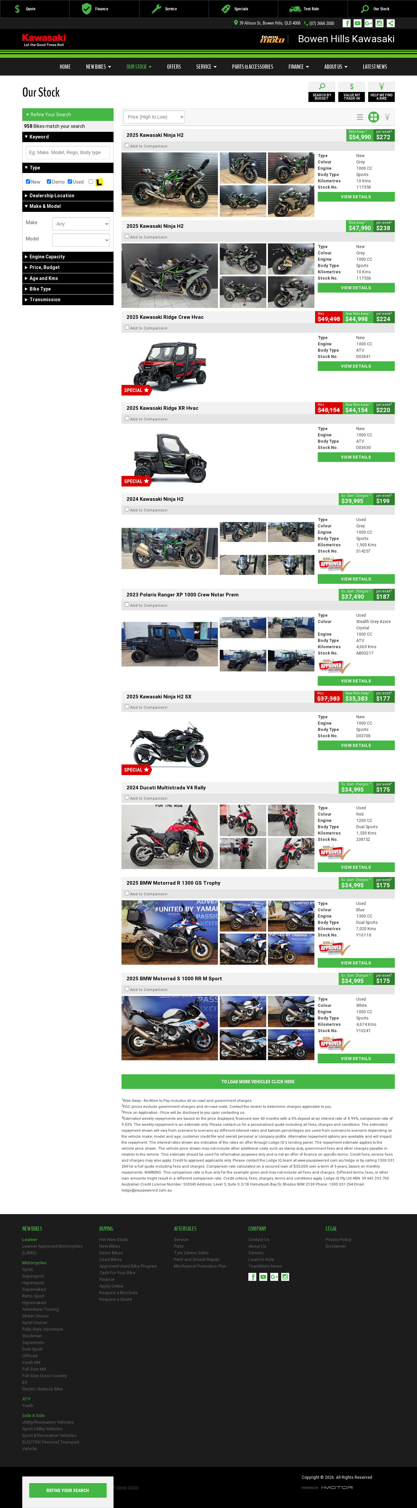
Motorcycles (34, 1263)
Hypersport (33, 1283)
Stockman (32, 1336)
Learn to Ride (261, 1259)
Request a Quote (115, 1299)
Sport (27, 1269)
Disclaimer (336, 1246)
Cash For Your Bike (117, 1273)
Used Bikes (110, 1259)
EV (24, 1382)
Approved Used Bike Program (128, 1266)
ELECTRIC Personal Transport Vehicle (50, 1445)
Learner (29, 1239)
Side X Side (33, 1415)
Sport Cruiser (34, 1322)
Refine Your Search (48, 115)
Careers (256, 1253)
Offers (174, 67)
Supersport (33, 1276)
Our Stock (139, 67)
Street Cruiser (35, 1316)
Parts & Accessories (252, 67)
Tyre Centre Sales (191, 1253)
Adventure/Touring (40, 1309)
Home (65, 67)
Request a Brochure (118, 1292)
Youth (27, 1405)
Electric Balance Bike (42, 1389)
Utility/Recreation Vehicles (48, 1422)
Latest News (375, 67)
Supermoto (33, 1342)
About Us (336, 67)
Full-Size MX (34, 1369)
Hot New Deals (113, 1239)
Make (32, 222)
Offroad (30, 1356)
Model (32, 239)
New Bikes (98, 67)
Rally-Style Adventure (42, 1329)
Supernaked (34, 1289)
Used (76, 182)
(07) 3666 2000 (321, 23)
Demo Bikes (111, 1253)
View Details (356, 197)
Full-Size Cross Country (44, 1375)
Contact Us (259, 1239)
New (33, 182)
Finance (299, 67)
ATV (26, 1399)
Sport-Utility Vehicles (42, 1429)
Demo (56, 182)
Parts (179, 1246)
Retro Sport (33, 1296)
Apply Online (111, 1286)
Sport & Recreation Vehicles (49, 1435)
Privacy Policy (338, 1239)
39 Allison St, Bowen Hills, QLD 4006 (267, 23)
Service (206, 67)
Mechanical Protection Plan (200, 1266)
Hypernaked (34, 1302)
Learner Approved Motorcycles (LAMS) (52, 1249)
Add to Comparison (149, 146)
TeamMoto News (265, 1266)
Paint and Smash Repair (196, 1259)
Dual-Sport (32, 1349)
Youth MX (31, 1362)
